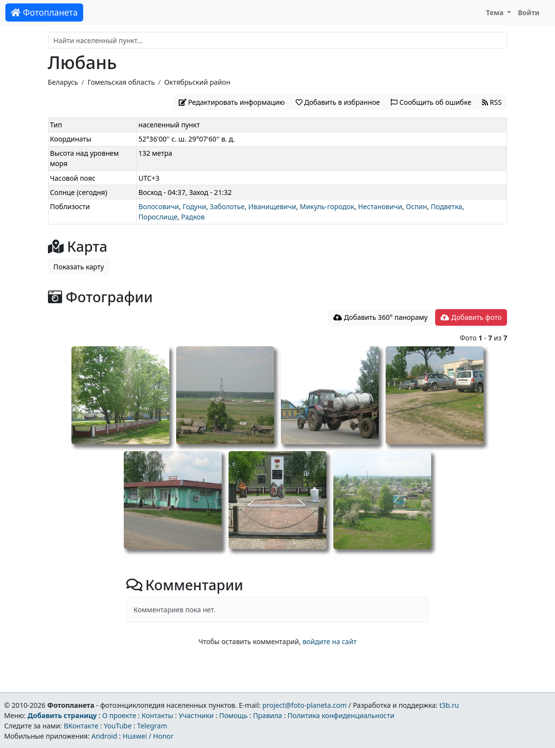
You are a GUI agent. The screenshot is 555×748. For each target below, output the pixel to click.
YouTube (118, 725)
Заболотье (227, 206)
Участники (196, 715)
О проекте (119, 715)
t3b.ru (449, 705)
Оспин (416, 206)
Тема (496, 12)
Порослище (158, 216)
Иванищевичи (272, 206)
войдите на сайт (329, 641)
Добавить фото (470, 317)
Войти (528, 12)
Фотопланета (44, 12)
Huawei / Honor (147, 736)
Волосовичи (159, 206)
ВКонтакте (81, 725)
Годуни (194, 206)
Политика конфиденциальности (341, 715)
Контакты (157, 715)
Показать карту (78, 266)
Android (104, 736)
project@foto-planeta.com (304, 705)
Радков (193, 216)
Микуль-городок (327, 206)
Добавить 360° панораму (380, 317)
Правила (267, 715)
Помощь (233, 715)
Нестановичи (380, 206)
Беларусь (63, 82)
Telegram (152, 725)
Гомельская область (121, 82)
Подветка (446, 206)
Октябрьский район (197, 82)
